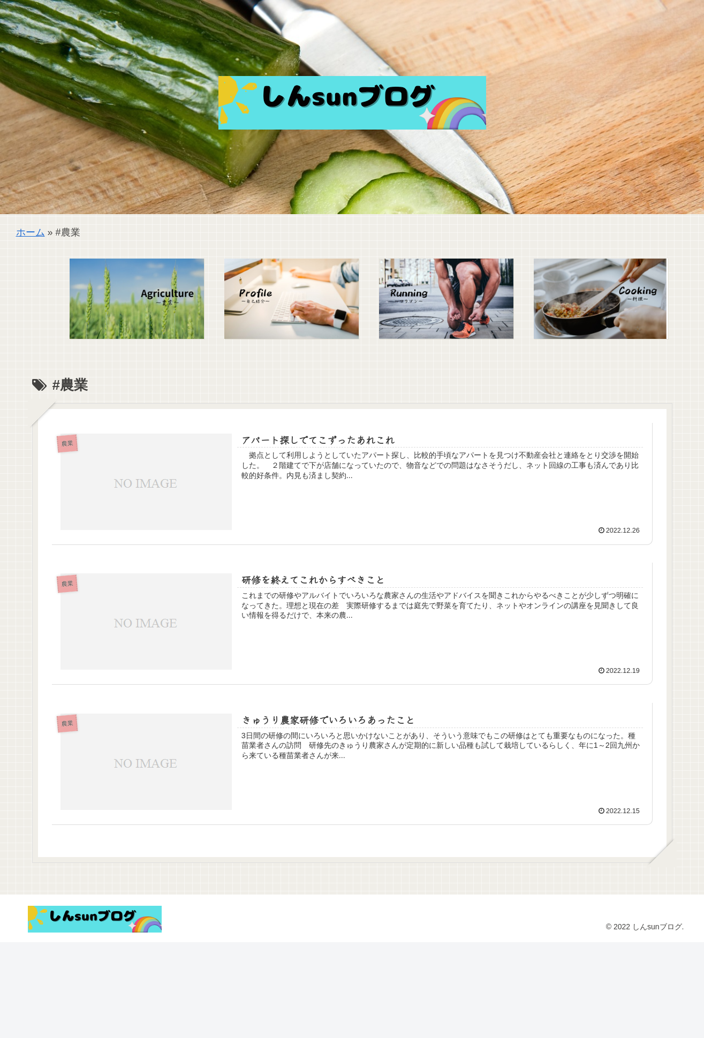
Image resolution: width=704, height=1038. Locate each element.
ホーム (30, 232)
